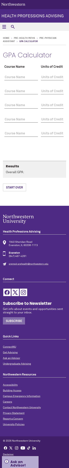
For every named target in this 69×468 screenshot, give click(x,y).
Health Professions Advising (32, 16)
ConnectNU (9, 347)
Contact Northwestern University (22, 407)
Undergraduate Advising (17, 364)
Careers (7, 402)
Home (6, 38)
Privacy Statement (13, 413)
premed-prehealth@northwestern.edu (28, 264)
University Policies (13, 424)
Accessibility (10, 385)
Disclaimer (8, 454)
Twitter (15, 292)
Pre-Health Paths (24, 38)
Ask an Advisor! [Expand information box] (18, 463)
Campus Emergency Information (21, 396)
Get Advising (10, 352)
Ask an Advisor (11, 358)
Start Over (14, 187)
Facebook (7, 292)
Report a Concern (13, 419)
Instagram (23, 292)
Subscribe (14, 321)
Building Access (12, 390)
